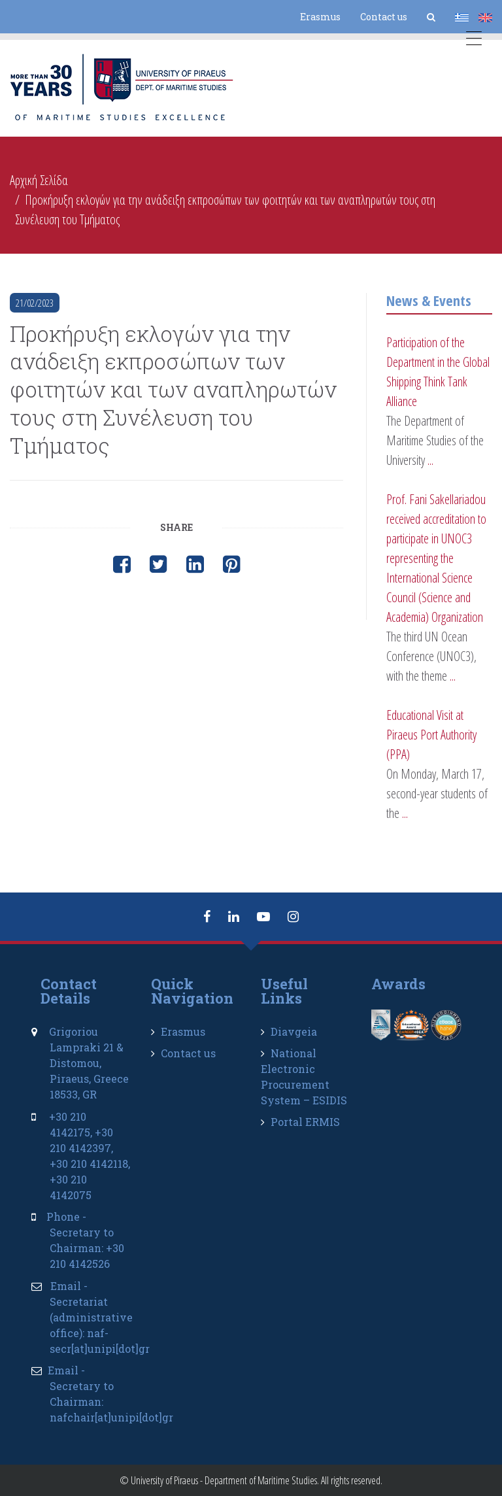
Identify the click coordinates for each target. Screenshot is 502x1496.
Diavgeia (294, 1031)
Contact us (383, 16)
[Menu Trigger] (474, 40)
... (430, 460)
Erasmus (320, 16)
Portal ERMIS (305, 1122)
